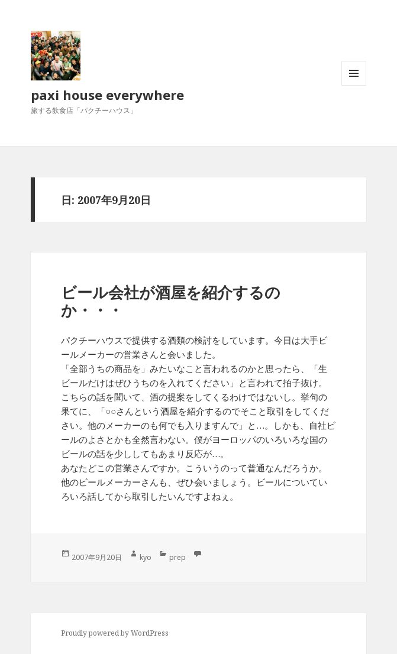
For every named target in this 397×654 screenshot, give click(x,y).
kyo (145, 557)
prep (177, 557)
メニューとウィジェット (353, 85)
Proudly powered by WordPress (115, 633)
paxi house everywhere (107, 94)
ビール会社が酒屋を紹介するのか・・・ (170, 300)
